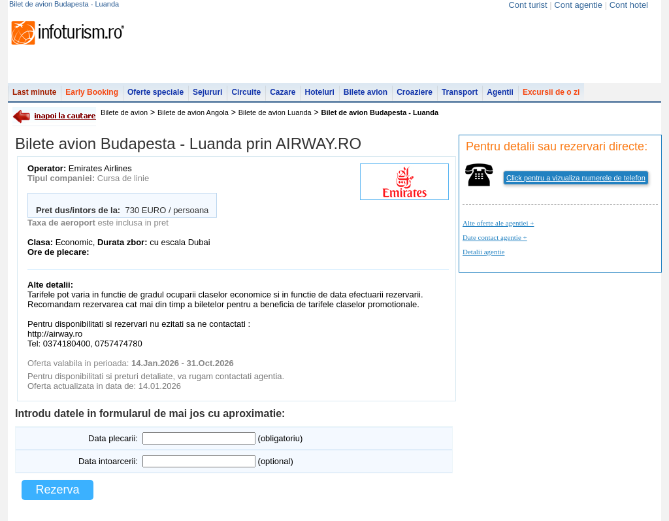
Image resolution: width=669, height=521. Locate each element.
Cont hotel (629, 5)
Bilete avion (365, 92)
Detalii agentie (483, 252)
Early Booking (91, 92)
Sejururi (207, 92)
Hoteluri (319, 92)
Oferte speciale (155, 92)
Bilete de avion (124, 112)
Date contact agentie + (495, 237)
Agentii (500, 92)
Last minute (34, 92)
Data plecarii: (113, 438)
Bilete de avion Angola (193, 112)
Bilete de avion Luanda (275, 112)
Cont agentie (578, 5)
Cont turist (527, 5)
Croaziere (414, 92)
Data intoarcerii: (108, 461)
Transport (460, 92)
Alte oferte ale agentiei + (498, 223)
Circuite (246, 92)
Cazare (282, 92)
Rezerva (57, 489)
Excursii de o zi (551, 92)
